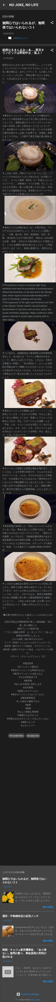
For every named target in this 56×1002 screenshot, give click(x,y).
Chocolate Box (16, 735)
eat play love (33, 735)
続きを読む (48, 907)
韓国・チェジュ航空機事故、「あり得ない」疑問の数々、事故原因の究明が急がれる (24, 953)
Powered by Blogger (28, 994)
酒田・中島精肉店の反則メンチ (20, 916)
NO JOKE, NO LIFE (23, 5)
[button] (52, 23)
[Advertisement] (27, 834)
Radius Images (36, 1000)
